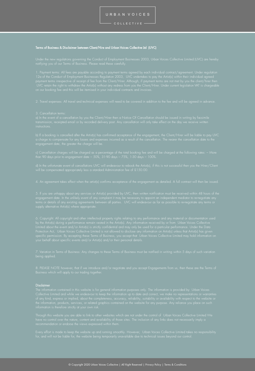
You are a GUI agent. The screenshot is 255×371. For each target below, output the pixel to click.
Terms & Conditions (175, 364)
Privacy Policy (153, 364)
